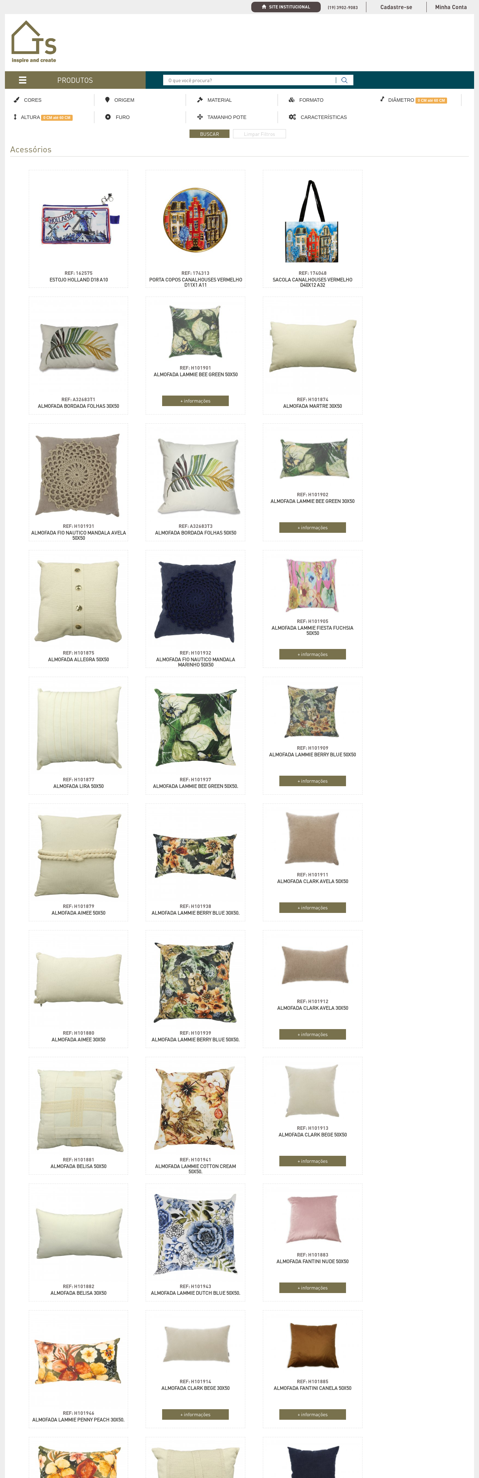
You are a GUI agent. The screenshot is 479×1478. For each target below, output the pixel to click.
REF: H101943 (184, 1024)
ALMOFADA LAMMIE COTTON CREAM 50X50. (294, 907)
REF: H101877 (75, 645)
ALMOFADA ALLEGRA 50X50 (184, 525)
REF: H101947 (294, 1150)
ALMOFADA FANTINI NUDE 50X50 (294, 1001)
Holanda (351, 1400)
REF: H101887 (184, 1247)
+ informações (75, 396)
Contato (19, 1449)
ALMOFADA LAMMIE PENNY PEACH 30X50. (404, 1033)
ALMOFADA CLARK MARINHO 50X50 (75, 1254)
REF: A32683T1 (404, 266)
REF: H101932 (294, 519)
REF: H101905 (404, 489)
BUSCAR (209, 134)
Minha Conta (451, 7)
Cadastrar (226, 1423)
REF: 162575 (75, 266)
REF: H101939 (404, 771)
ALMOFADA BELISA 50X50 (185, 904)
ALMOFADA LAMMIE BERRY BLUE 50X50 (294, 622)
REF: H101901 (75, 363)
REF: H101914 (75, 1121)
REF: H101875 (184, 519)
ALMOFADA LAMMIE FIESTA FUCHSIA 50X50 (404, 498)
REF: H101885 (184, 1121)
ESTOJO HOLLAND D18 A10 (75, 273)
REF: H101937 (184, 645)
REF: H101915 (75, 1247)
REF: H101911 (184, 742)
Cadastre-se (396, 7)
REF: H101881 (184, 898)
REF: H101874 (184, 392)
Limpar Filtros (259, 134)
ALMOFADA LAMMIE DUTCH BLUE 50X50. (184, 1033)
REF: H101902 (75, 489)
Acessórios (31, 150)
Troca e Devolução (127, 1449)
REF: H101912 (75, 868)
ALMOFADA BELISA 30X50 (75, 1031)
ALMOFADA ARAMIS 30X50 (404, 1283)
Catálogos (21, 1424)
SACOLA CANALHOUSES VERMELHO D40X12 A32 (294, 275)
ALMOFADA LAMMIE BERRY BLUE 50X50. (404, 781)
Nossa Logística (125, 1412)
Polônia (350, 1412)
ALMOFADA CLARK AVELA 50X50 (184, 748)
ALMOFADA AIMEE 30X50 (294, 778)
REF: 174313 (185, 266)
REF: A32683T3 (404, 392)
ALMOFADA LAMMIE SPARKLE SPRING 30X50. (294, 1286)
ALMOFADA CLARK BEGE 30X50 (75, 1128)
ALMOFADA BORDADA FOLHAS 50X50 (404, 399)
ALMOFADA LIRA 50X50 (75, 652)
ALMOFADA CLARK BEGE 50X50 (404, 875)
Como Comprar (27, 1436)
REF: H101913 (404, 868)
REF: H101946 (404, 1024)
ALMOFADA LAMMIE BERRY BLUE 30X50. (74, 781)
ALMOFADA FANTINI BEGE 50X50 (184, 1254)
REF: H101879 (404, 645)
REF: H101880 (294, 771)
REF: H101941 (294, 898)
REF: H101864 (404, 1277)
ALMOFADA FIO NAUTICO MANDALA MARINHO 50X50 (294, 528)
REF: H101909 (294, 615)
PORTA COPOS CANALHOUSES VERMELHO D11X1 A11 (184, 275)
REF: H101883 (294, 995)
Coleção (19, 1412)
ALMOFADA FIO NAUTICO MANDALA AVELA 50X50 (294, 402)
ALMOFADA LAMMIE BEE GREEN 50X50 (75, 369)
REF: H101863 (404, 1150)
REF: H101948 (294, 1277)
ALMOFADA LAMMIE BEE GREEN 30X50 (75, 496)
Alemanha (388, 1400)
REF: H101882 (75, 1024)
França (386, 1412)
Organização (24, 1400)
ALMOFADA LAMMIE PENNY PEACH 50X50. (294, 1160)
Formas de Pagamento (132, 1436)
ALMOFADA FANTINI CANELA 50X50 (185, 1128)
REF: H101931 (294, 392)
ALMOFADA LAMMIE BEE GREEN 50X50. (184, 652)
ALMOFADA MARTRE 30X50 (184, 399)
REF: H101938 (75, 771)
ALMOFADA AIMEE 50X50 (404, 652)
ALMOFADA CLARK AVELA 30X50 (74, 875)
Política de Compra (128, 1424)
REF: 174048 (294, 266)
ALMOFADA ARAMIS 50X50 (404, 1157)
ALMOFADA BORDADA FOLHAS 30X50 (404, 273)
